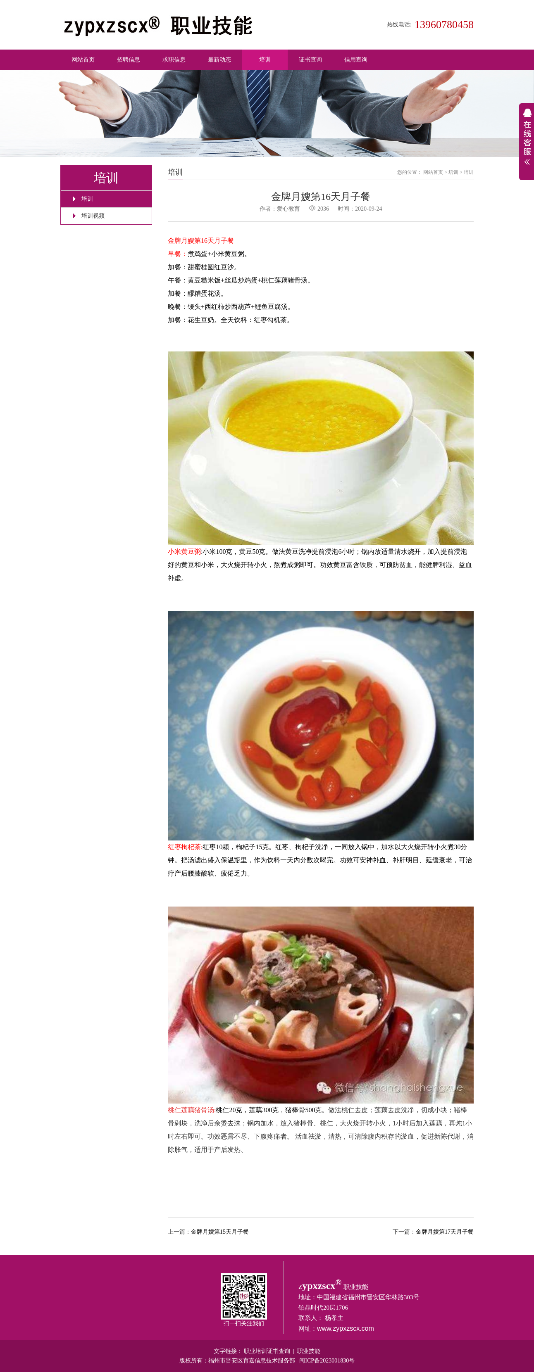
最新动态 (219, 60)
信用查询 (355, 60)
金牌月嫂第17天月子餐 (445, 1232)
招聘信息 (128, 60)
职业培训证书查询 (267, 1351)
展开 (526, 141)
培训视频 (93, 216)
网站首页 (83, 60)
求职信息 (174, 60)
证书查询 (310, 60)
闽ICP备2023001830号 (327, 1361)
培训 (265, 60)
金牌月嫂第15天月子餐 (220, 1232)
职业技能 (308, 1351)
